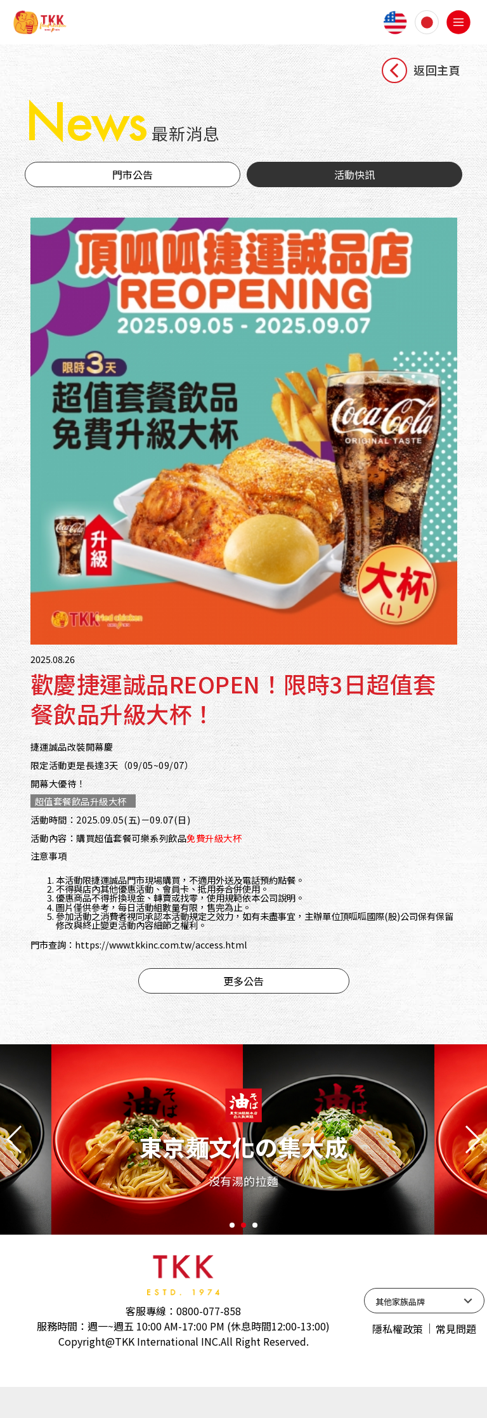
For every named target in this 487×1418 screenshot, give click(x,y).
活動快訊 (354, 180)
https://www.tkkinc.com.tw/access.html (175, 973)
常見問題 (456, 1360)
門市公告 (132, 180)
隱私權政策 (397, 1360)
